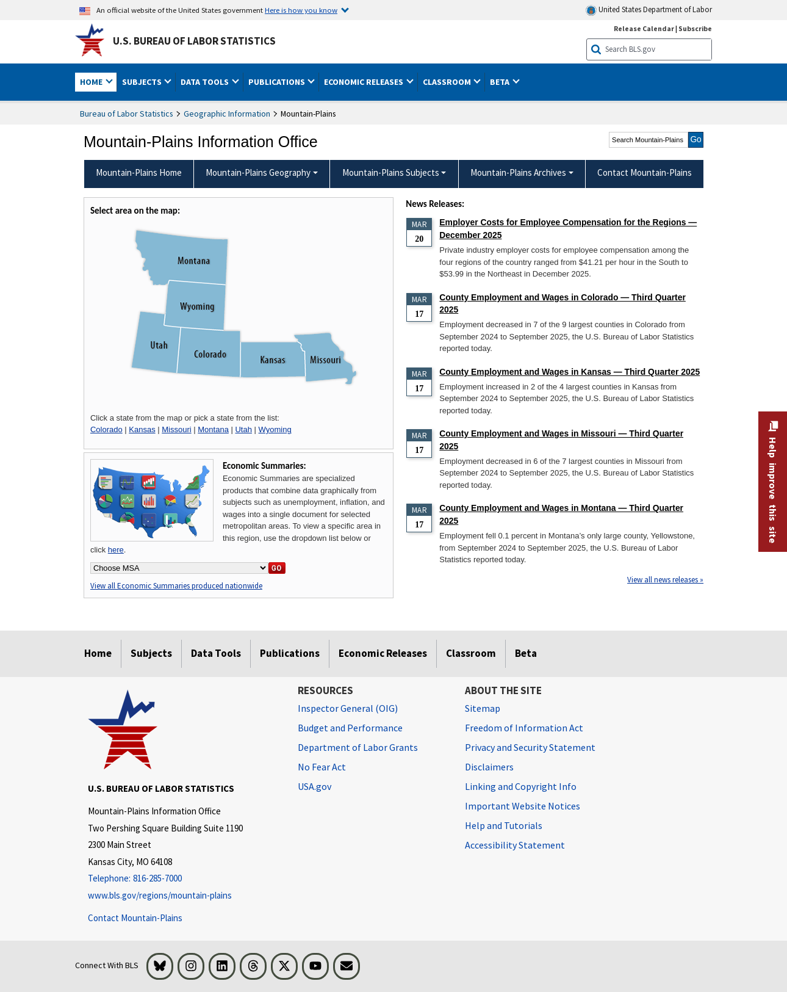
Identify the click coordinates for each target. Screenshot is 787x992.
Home (98, 653)
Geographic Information (227, 113)
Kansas (142, 429)
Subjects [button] (143, 81)
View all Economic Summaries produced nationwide (176, 586)
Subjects (151, 653)
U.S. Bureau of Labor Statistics (194, 41)
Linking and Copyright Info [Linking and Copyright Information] (521, 786)
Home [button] (92, 81)
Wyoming (275, 429)
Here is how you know (301, 10)
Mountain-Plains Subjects (390, 172)
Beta (526, 653)
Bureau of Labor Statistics (126, 113)
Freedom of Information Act (524, 728)
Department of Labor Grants (358, 747)
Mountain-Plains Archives (518, 172)
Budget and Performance (350, 728)
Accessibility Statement (515, 845)
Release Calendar (644, 28)
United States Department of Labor (649, 10)
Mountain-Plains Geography (258, 172)
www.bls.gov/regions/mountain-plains (160, 895)
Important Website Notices (522, 806)
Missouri (176, 429)
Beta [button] (500, 81)
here (116, 549)
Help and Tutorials (503, 825)
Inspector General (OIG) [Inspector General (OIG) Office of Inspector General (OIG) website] (348, 708)
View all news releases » (665, 579)
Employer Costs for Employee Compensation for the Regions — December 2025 (568, 228)
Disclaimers (489, 767)
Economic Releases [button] (364, 81)
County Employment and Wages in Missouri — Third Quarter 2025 (561, 440)
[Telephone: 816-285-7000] (183, 879)
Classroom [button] (448, 81)
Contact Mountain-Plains (135, 918)
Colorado (106, 429)
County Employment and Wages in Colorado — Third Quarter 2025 (562, 303)
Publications (290, 653)
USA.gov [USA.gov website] (314, 786)
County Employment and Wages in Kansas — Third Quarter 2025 (569, 372)
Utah (243, 429)
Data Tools (216, 653)
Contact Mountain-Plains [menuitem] (644, 172)
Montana (213, 429)
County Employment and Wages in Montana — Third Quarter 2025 (561, 514)
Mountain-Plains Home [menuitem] (139, 172)
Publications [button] (277, 81)
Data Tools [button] (206, 81)
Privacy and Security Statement (530, 747)
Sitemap (482, 708)
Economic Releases (383, 653)
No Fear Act (322, 767)
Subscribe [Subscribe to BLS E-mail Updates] (695, 28)
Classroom (471, 653)
